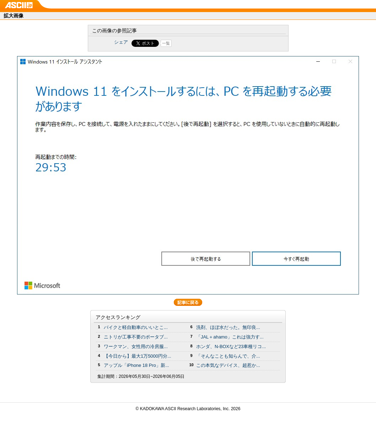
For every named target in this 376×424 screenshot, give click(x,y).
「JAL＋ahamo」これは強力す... (230, 337)
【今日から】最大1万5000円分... (137, 356)
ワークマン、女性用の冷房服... (136, 346)
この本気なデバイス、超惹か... (228, 365)
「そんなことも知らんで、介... (228, 356)
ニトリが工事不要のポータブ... (136, 337)
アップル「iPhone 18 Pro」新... (136, 365)
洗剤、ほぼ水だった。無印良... (228, 327)
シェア (121, 42)
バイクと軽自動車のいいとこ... (136, 327)
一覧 (166, 43)
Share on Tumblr (214, 43)
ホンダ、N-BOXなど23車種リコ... (231, 346)
